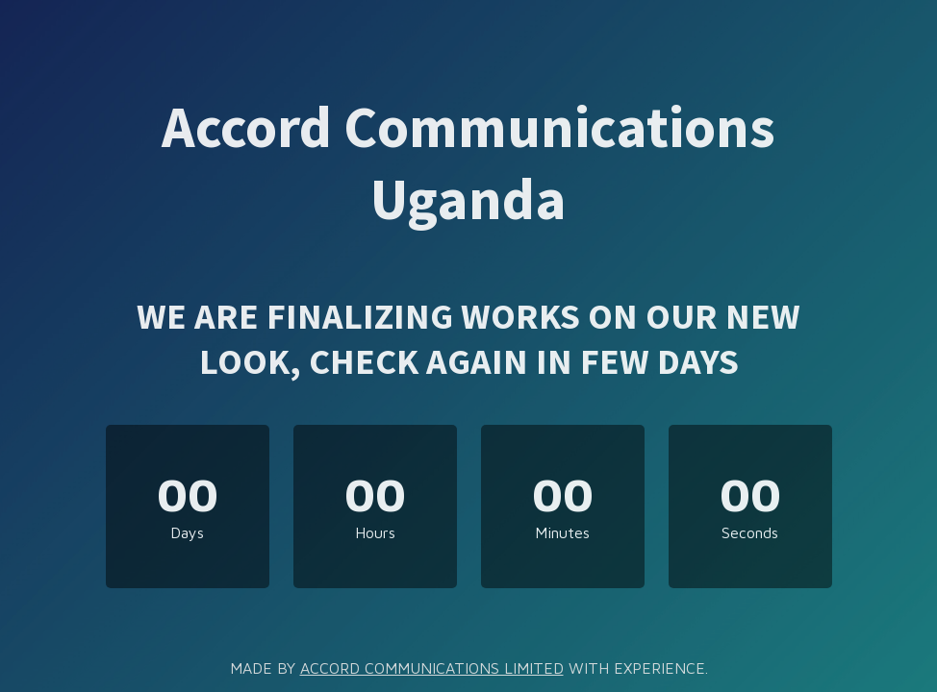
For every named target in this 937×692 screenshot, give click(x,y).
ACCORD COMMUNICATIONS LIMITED (432, 668)
